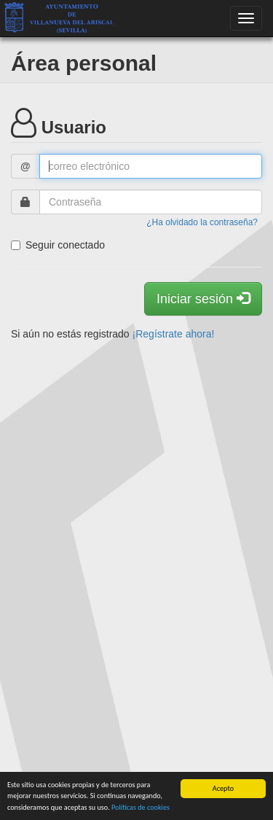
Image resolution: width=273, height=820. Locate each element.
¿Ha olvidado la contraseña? (202, 222)
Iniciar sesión (203, 298)
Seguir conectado (58, 245)
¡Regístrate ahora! (173, 334)
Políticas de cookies (140, 807)
